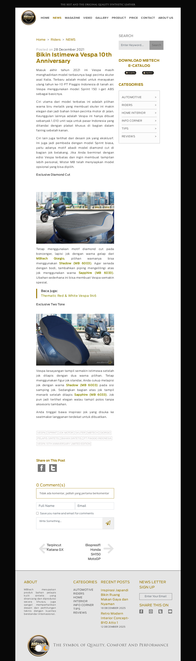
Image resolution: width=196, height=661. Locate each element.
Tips (139, 129)
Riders (56, 39)
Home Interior (139, 113)
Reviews (139, 136)
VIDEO (87, 18)
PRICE (133, 18)
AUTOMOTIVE (83, 590)
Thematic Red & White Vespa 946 (68, 295)
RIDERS (78, 593)
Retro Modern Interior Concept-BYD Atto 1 (115, 618)
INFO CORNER (83, 605)
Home (41, 39)
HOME (45, 18)
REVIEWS (80, 613)
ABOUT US (165, 18)
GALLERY (102, 18)
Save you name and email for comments (67, 513)
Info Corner (139, 121)
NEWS (57, 18)
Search (156, 45)
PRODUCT (119, 18)
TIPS (76, 609)
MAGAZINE (72, 18)
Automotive (139, 97)
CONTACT (148, 18)
